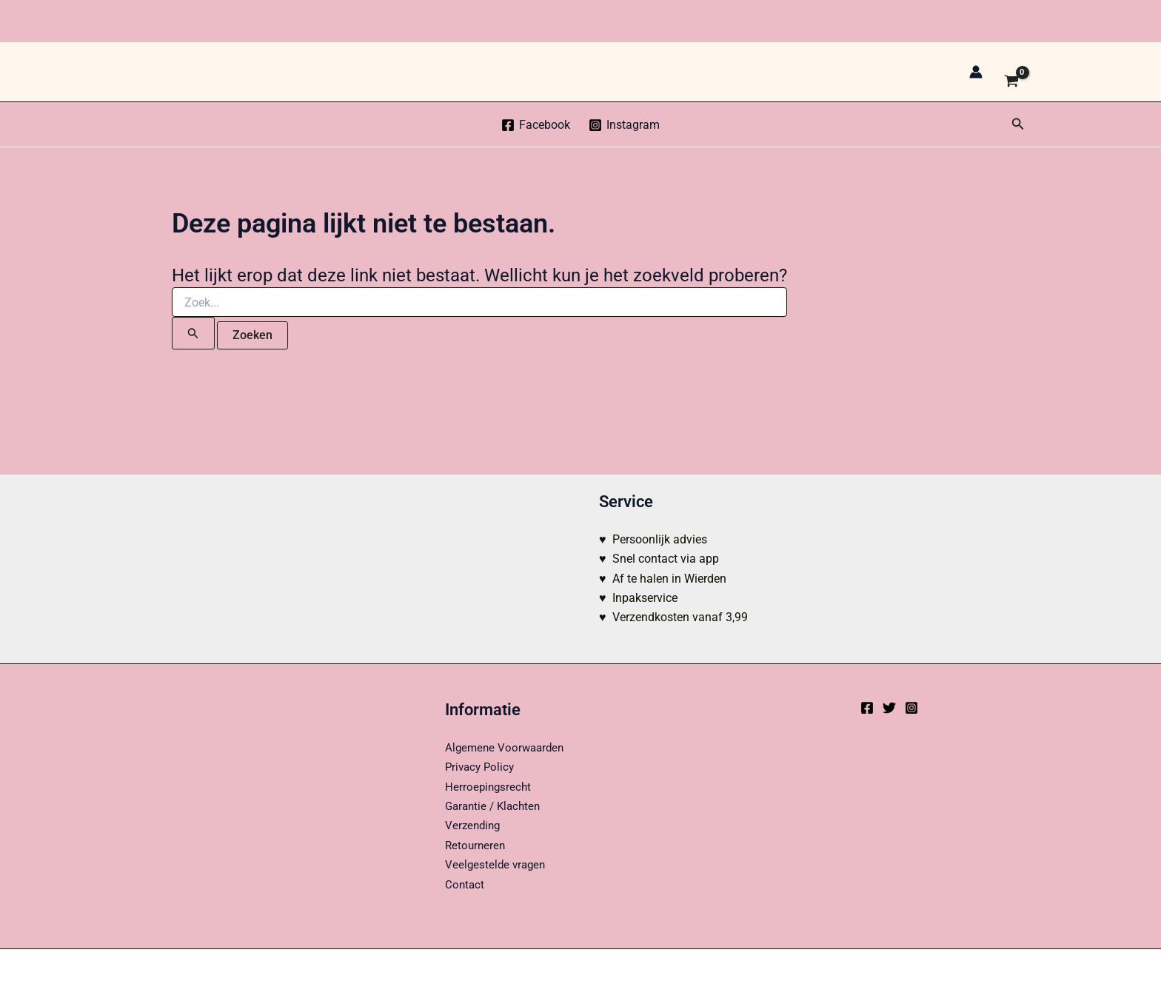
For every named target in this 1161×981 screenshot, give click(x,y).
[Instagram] (624, 125)
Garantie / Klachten (495, 806)
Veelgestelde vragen (497, 864)
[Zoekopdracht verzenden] (193, 333)
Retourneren (476, 845)
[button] (1018, 124)
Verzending (474, 825)
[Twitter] (889, 707)
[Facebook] (536, 125)
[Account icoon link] (976, 71)
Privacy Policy (481, 767)
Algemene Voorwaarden (507, 747)
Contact (465, 884)
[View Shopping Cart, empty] (1011, 72)
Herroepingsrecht (489, 787)
